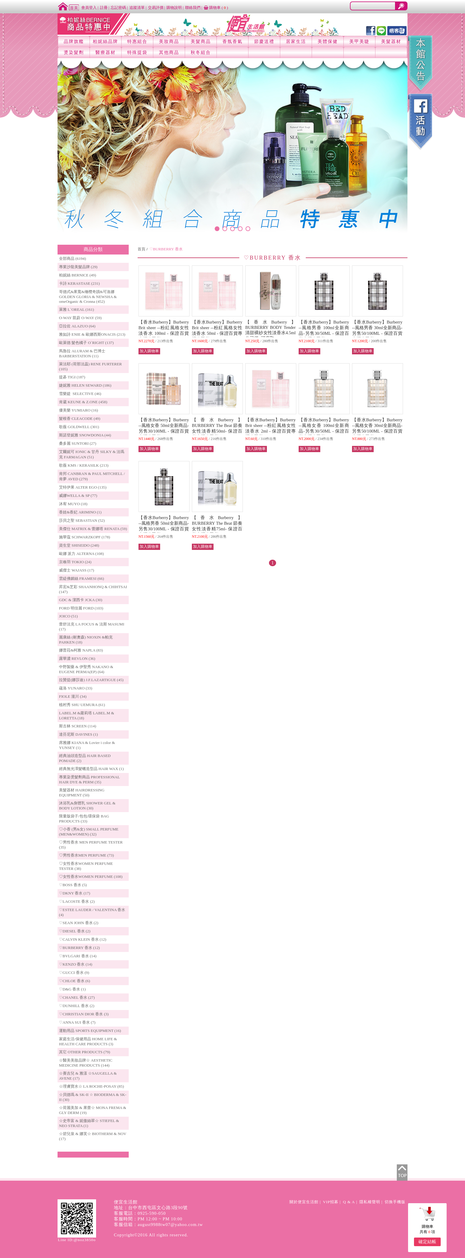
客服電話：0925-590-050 (140, 1213)
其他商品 (169, 52)
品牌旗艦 (74, 41)
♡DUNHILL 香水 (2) (76, 1005)
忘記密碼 (118, 7)
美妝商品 (169, 41)
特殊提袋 (137, 52)
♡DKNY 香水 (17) (74, 893)
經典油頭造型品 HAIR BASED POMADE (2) (85, 758)
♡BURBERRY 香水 (166, 249)
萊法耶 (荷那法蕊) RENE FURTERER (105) (90, 366)
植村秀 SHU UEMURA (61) (82, 704)
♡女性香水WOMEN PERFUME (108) (90, 876)
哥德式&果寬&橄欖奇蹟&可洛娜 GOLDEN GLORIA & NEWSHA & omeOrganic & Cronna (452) (88, 296)
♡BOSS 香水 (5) (73, 885)
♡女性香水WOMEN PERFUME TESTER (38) (86, 866)
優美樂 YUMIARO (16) (78, 410)
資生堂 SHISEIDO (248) (79, 545)
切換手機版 (395, 1202)
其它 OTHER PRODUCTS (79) (84, 1052)
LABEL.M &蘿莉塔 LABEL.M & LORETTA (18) (86, 715)
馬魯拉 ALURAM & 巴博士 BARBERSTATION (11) (82, 353)
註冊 (104, 7)
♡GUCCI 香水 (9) (74, 972)
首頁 (141, 249)
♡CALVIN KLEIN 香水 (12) (82, 939)
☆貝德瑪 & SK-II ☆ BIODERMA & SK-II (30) (92, 1097)
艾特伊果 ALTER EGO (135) (82, 487)
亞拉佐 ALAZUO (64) (77, 326)
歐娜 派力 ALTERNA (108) (81, 553)
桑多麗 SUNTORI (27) (77, 443)
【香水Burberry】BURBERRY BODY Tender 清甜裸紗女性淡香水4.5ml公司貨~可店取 (270, 330)
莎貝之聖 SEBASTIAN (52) (82, 520)
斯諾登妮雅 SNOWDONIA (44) (85, 435)
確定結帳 (427, 1241)
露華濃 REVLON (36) (77, 658)
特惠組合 (137, 41)
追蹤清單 (137, 7)
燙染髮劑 (74, 52)
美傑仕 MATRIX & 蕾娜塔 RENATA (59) (93, 528)
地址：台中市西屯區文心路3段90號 (151, 1207)
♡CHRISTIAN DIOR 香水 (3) (84, 1014)
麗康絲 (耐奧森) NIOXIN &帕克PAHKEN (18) (86, 639)
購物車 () (216, 7)
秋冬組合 (201, 52)
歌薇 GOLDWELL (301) (79, 427)
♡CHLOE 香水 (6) (74, 981)
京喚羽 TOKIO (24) (75, 562)
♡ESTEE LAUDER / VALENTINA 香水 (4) (92, 912)
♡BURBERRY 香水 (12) (79, 947)
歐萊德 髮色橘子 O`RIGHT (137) (86, 342)
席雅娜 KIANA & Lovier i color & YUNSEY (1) (87, 745)
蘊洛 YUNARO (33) (75, 688)
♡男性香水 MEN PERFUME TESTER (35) (91, 844)
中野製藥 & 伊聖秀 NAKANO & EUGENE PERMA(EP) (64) (86, 669)
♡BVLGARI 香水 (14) (77, 956)
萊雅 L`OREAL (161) (76, 309)
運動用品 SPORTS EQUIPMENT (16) (90, 1030)
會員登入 (89, 7)
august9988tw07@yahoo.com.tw (170, 1224)
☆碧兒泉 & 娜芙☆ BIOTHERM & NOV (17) (92, 1136)
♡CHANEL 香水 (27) (77, 997)
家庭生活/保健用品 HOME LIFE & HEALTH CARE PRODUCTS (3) (88, 1041)
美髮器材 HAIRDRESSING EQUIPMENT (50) (81, 792)
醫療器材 (105, 52)
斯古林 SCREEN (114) (77, 726)
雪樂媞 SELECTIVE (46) (80, 393)
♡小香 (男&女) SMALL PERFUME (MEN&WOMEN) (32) (88, 831)
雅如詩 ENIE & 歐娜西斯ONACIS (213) (92, 334)
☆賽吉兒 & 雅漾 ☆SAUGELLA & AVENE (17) (88, 1076)
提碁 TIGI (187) (72, 377)
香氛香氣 (232, 41)
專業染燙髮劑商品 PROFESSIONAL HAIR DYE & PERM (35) (89, 779)
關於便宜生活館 (304, 1202)
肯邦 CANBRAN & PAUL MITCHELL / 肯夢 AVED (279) (92, 476)
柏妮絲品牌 (105, 41)
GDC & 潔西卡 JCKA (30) (80, 600)
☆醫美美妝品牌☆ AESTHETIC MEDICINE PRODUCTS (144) (85, 1062)
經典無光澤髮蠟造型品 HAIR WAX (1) (91, 768)
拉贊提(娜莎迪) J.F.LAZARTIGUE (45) (91, 680)
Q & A (349, 1202)
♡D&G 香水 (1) (72, 989)
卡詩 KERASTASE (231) (79, 283)
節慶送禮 (264, 41)
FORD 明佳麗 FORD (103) (81, 608)
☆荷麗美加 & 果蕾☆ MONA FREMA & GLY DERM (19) (92, 1110)
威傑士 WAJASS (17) (76, 570)
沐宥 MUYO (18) (73, 504)
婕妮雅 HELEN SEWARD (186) (85, 385)
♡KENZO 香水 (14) (75, 964)
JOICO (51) (68, 616)
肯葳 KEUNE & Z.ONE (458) (83, 402)
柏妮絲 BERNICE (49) (77, 275)
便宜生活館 (126, 1202)
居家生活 (296, 41)
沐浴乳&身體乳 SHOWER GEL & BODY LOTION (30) (87, 805)
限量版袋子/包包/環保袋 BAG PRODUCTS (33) (84, 818)
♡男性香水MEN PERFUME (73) (86, 855)
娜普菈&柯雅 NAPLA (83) (81, 650)
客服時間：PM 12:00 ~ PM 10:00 (148, 1219)
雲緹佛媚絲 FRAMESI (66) (81, 578)
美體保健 (328, 41)
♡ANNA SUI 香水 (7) (77, 1022)
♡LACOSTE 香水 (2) (77, 901)
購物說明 (174, 7)
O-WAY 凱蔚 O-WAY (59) (80, 318)
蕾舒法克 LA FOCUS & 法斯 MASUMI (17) (91, 626)
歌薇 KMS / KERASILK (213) (84, 465)
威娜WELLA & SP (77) (78, 495)
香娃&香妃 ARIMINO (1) (80, 512)
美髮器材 (391, 41)
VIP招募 (330, 1202)
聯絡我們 (192, 7)
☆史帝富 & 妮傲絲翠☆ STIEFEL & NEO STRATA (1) (89, 1123)
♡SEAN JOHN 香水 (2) (78, 923)
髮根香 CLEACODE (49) (79, 418)
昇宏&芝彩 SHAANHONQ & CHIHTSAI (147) (93, 589)
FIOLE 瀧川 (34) (73, 696)
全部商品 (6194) (72, 258)
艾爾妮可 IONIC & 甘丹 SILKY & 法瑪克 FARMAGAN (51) (92, 454)
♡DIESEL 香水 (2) (74, 931)
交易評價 (155, 7)
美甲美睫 (359, 41)
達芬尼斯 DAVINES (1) (78, 734)
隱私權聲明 (369, 1202)
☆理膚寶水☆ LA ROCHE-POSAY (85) (91, 1086)
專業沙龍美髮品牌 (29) (78, 267)
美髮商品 (201, 41)
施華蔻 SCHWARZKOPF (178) (84, 537)
